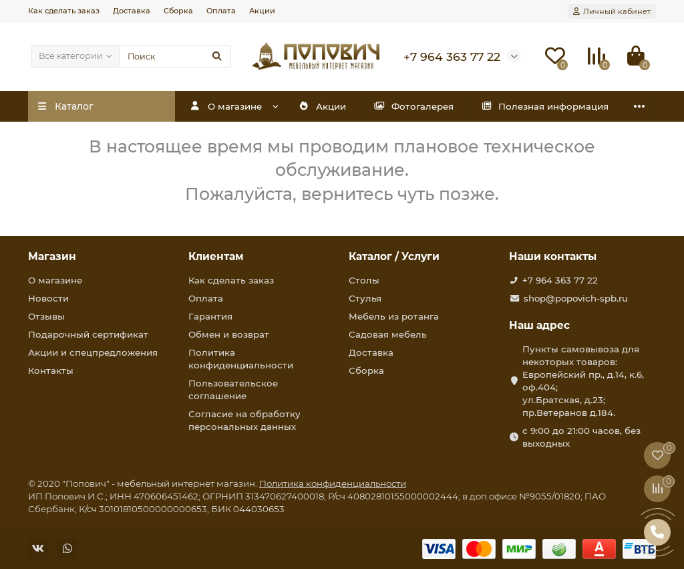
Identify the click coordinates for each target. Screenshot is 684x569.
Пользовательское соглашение (233, 389)
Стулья (365, 298)
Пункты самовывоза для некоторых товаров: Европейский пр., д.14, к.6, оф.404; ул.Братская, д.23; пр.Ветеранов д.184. (583, 381)
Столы (364, 280)
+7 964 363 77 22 (560, 280)
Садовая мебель (388, 334)
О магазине (226, 106)
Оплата (221, 10)
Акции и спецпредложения (93, 352)
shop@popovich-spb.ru (576, 298)
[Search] (175, 56)
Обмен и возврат (228, 334)
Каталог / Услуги (394, 256)
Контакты (50, 370)
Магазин (52, 256)
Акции (262, 10)
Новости (48, 298)
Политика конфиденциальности (240, 358)
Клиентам (216, 256)
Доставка (131, 10)
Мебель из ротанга (394, 316)
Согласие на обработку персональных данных (244, 420)
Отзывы (46, 316)
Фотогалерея (413, 106)
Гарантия (210, 316)
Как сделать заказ (64, 10)
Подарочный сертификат (88, 334)
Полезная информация (545, 106)
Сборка (178, 10)
